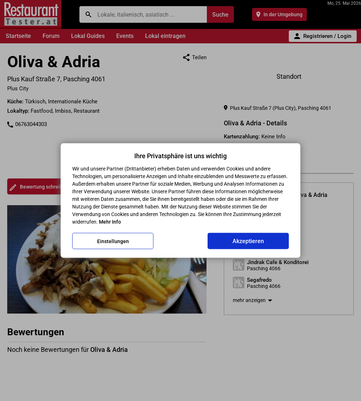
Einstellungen (113, 241)
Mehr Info (110, 222)
